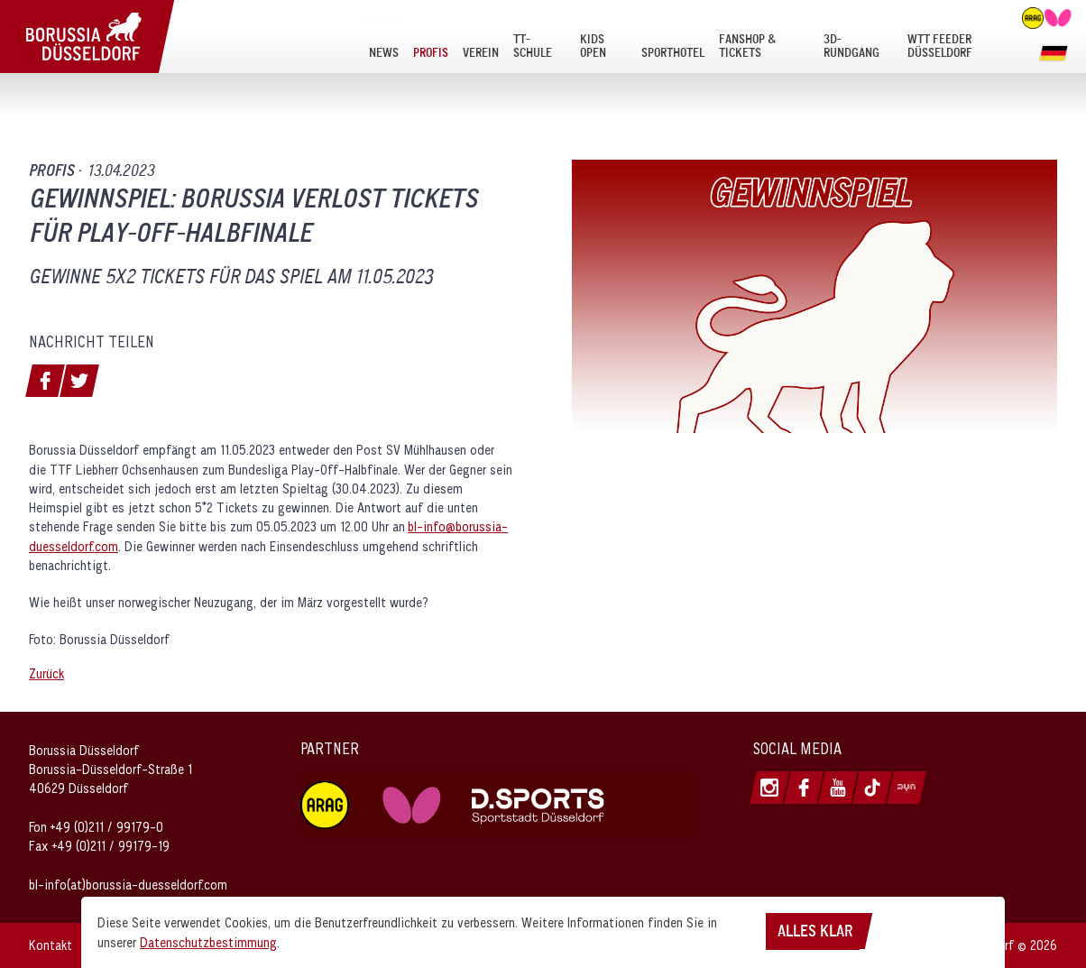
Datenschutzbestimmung (208, 942)
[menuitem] (384, 45)
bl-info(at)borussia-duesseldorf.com (128, 884)
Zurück (46, 673)
